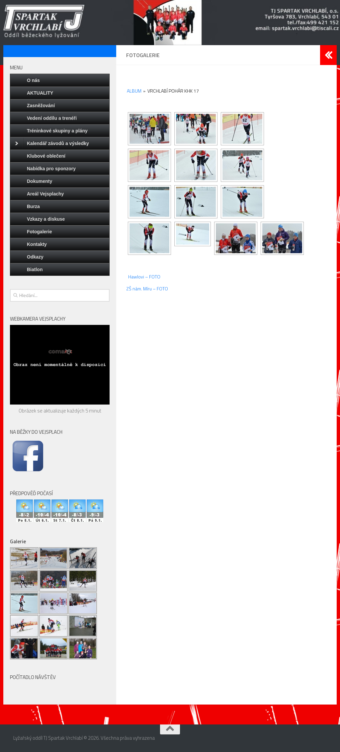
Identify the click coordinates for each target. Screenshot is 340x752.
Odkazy (35, 257)
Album (134, 90)
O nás (33, 80)
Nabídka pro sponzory (51, 168)
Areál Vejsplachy (45, 193)
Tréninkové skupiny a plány (57, 130)
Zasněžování (41, 105)
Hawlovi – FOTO (144, 276)
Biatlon (34, 269)
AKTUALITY (40, 93)
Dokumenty (39, 181)
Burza (33, 206)
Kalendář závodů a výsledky (52, 143)
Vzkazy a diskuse (46, 219)
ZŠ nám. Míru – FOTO (147, 288)
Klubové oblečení (46, 156)
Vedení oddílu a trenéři (52, 118)
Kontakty (37, 244)
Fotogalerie (39, 231)
